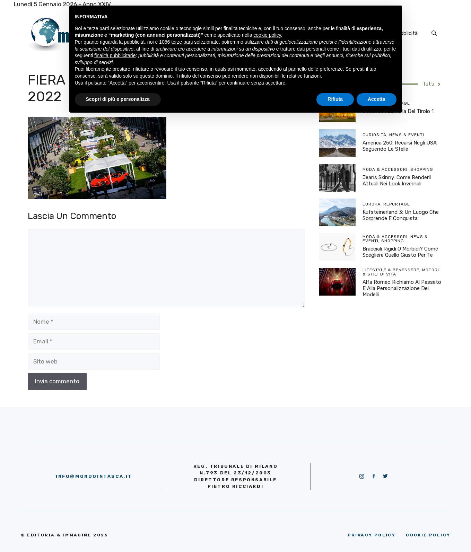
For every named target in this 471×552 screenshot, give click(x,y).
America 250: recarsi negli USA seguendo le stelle (400, 146)
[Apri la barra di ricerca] (434, 33)
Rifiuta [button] (335, 99)
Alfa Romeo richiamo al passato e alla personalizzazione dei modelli (402, 288)
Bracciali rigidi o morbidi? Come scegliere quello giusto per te (400, 252)
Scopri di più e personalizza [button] (118, 99)
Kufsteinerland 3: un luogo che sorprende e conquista (401, 215)
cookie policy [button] (267, 35)
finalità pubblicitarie (115, 55)
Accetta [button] (376, 99)
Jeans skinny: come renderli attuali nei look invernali (397, 180)
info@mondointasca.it (94, 476)
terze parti (182, 42)
